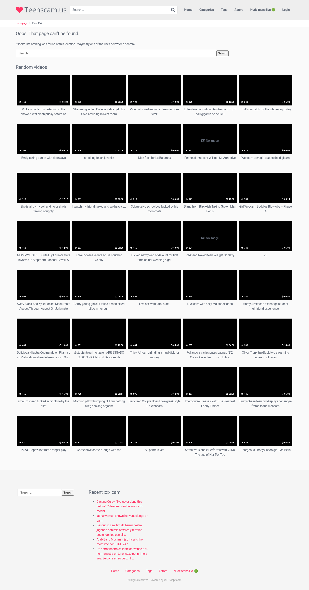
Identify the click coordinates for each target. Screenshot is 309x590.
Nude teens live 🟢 (262, 10)
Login (286, 10)
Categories (206, 10)
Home (188, 10)
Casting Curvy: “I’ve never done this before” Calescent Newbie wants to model (119, 506)
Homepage (21, 23)
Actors (239, 10)
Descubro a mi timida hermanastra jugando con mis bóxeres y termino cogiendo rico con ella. (119, 530)
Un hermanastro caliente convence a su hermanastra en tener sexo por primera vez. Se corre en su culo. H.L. (122, 553)
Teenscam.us (41, 9)
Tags (224, 10)
